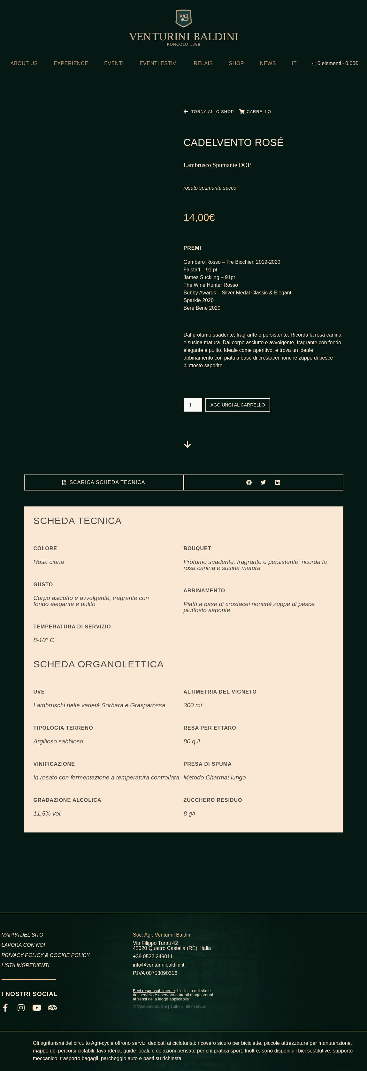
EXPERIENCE (71, 63)
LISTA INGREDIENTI (26, 965)
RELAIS (203, 63)
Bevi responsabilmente (154, 990)
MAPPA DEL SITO (22, 935)
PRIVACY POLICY (23, 955)
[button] (249, 482)
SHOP (236, 63)
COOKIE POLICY (70, 955)
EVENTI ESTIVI (159, 63)
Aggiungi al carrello (242, 404)
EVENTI (114, 63)
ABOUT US (24, 63)
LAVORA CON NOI (23, 945)
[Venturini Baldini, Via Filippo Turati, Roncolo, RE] (305, 966)
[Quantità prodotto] (193, 405)
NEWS (268, 63)
